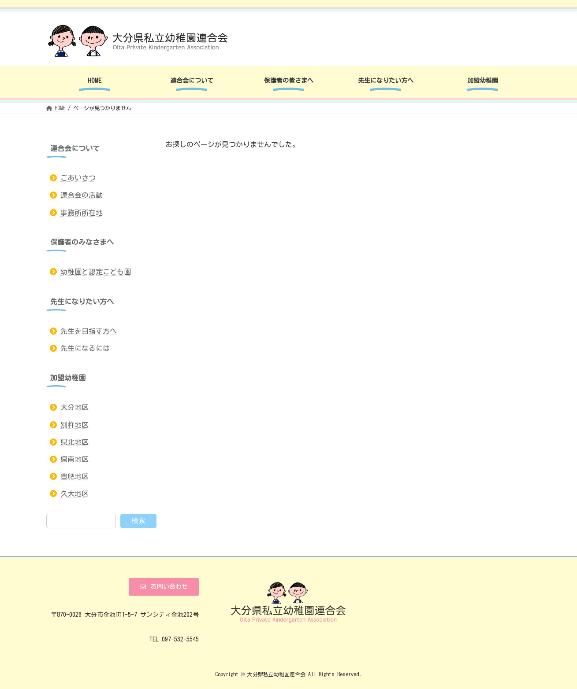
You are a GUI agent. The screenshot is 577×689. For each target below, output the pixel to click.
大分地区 (74, 407)
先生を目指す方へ (88, 331)
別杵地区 (74, 424)
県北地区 (74, 442)
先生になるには (85, 348)
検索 (138, 520)
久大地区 (74, 493)
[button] (164, 587)
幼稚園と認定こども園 (95, 271)
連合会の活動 (81, 195)
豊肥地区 (74, 476)
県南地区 (74, 459)
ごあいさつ (78, 177)
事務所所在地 (81, 212)
